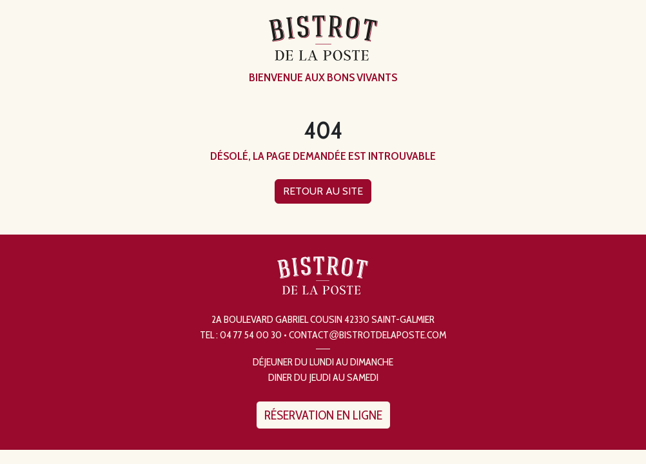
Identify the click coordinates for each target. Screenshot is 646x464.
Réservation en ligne (323, 415)
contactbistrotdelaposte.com (367, 335)
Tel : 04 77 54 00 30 (241, 335)
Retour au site (323, 191)
